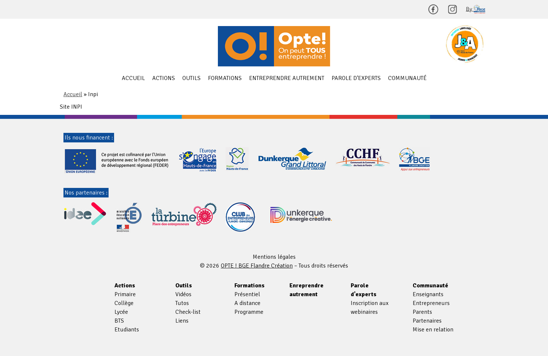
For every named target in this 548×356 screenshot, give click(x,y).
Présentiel (247, 294)
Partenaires (427, 320)
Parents (422, 312)
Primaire (125, 294)
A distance (247, 303)
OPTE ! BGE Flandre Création (274, 46)
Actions (163, 78)
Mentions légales (274, 257)
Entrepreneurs (431, 303)
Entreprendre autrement (286, 78)
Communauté (407, 78)
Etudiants (126, 329)
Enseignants (428, 294)
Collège (124, 303)
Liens (182, 320)
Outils (191, 78)
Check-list (188, 312)
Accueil (133, 78)
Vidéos (183, 294)
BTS (119, 320)
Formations (225, 78)
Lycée (121, 312)
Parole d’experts (356, 78)
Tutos (182, 303)
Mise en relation (433, 329)
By (475, 9)
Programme (248, 312)
